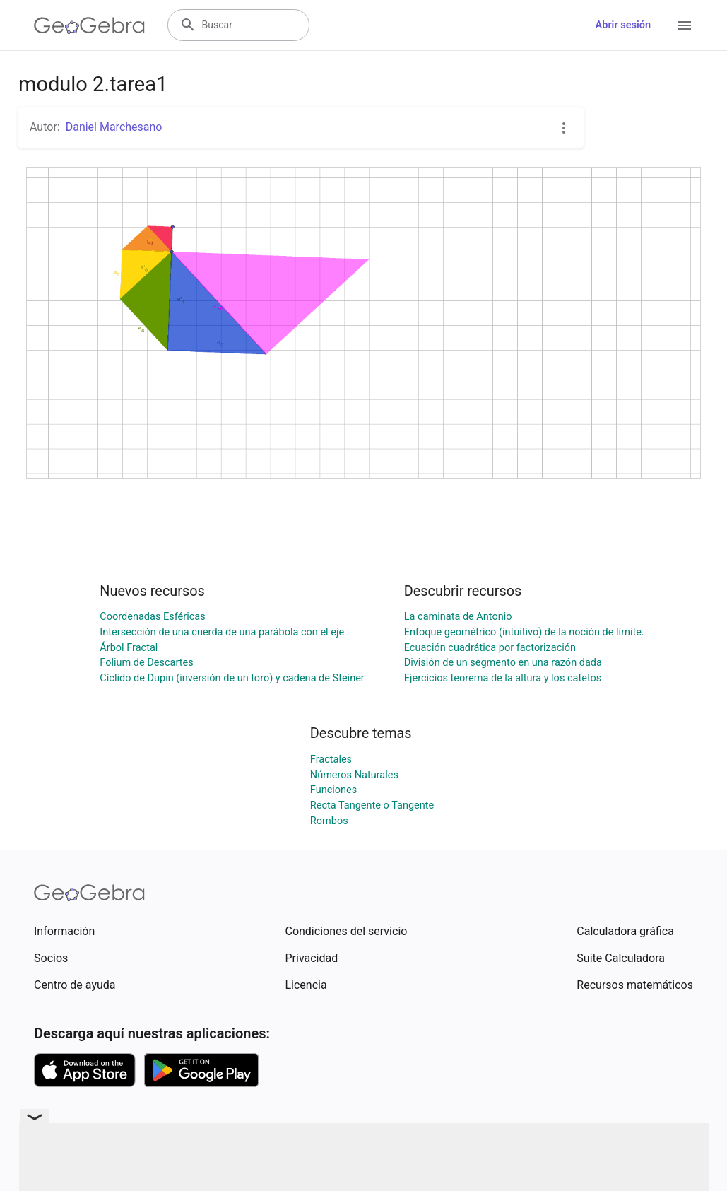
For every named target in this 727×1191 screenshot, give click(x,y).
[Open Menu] (684, 25)
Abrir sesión (623, 25)
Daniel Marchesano (114, 127)
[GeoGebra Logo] (89, 25)
